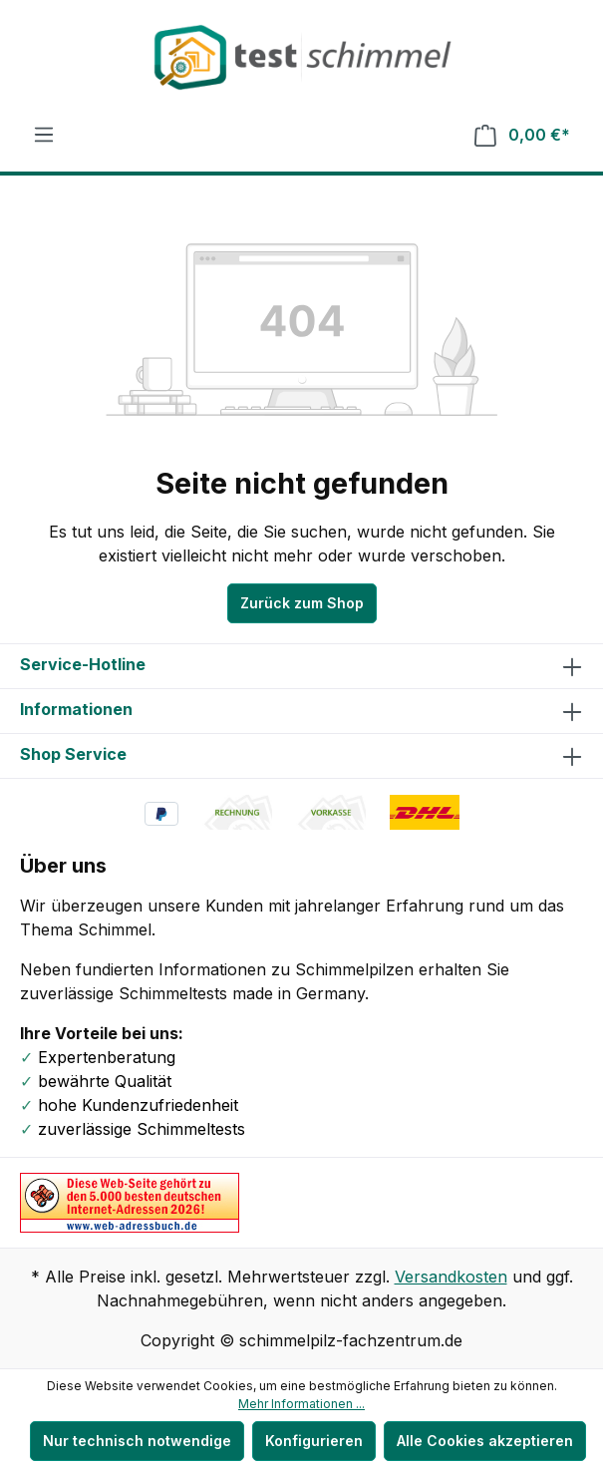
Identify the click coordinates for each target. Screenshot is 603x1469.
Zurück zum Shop (302, 602)
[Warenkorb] (522, 135)
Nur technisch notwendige (137, 1440)
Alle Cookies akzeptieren (485, 1440)
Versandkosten (451, 1276)
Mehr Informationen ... (301, 1403)
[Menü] (44, 135)
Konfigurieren (314, 1440)
